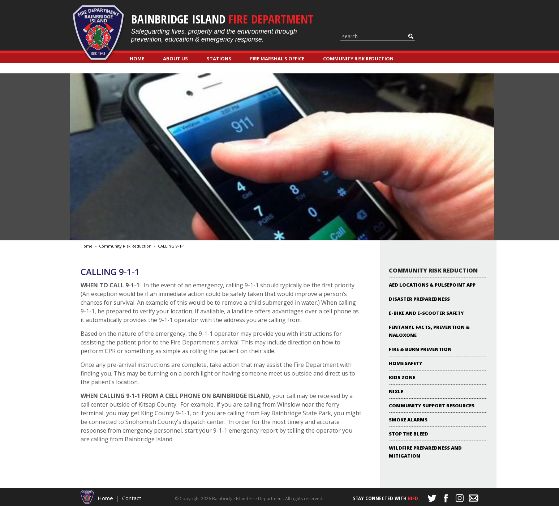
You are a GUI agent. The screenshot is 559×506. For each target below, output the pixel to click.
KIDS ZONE (402, 377)
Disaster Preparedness (419, 299)
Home (137, 58)
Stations (219, 58)
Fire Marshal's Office (277, 58)
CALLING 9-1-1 (171, 246)
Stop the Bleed (408, 433)
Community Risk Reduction (358, 58)
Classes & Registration (160, 68)
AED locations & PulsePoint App (432, 285)
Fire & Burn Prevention (420, 349)
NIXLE (396, 391)
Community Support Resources (431, 405)
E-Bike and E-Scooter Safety (426, 313)
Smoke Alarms (408, 419)
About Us (175, 58)
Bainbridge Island (222, 19)
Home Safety (405, 363)
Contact (131, 498)
